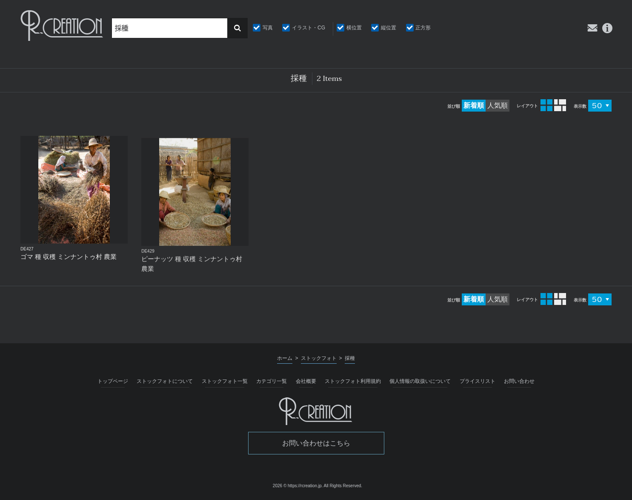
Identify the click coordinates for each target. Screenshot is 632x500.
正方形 (423, 28)
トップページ (112, 381)
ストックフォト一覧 (225, 381)
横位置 (354, 28)
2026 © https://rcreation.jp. (298, 485)
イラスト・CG (308, 28)
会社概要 (306, 381)
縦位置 (388, 28)
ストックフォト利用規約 (353, 381)
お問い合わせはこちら (316, 443)
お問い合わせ (519, 381)
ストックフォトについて (165, 381)
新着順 (473, 105)
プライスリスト (477, 381)
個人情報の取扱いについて (420, 381)
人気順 (497, 105)
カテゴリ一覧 (271, 381)
